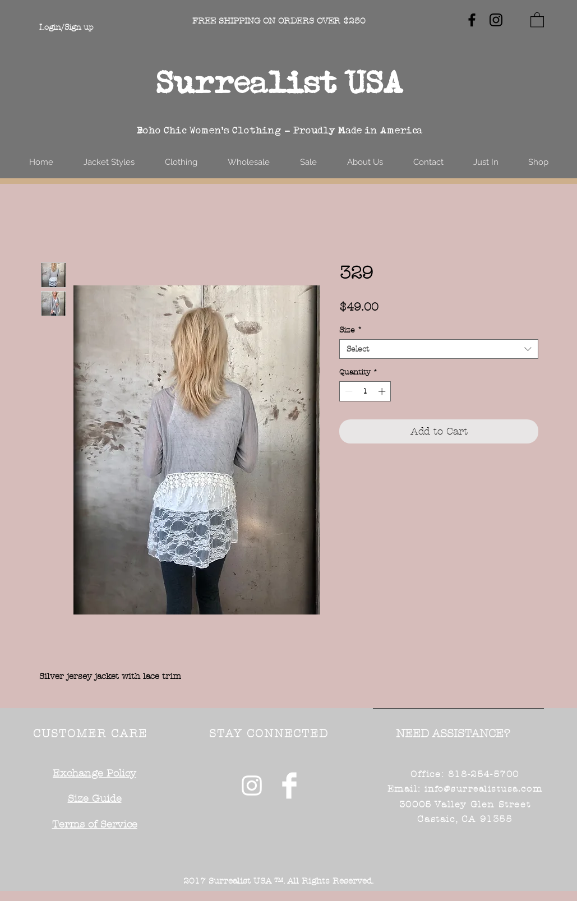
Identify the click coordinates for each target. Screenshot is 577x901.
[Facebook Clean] (289, 785)
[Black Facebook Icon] (472, 20)
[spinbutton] (365, 391)
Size (350, 330)
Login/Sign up (66, 27)
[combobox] (438, 349)
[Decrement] (347, 391)
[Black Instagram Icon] (496, 20)
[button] (537, 19)
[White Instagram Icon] (251, 785)
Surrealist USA (279, 82)
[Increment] (383, 391)
